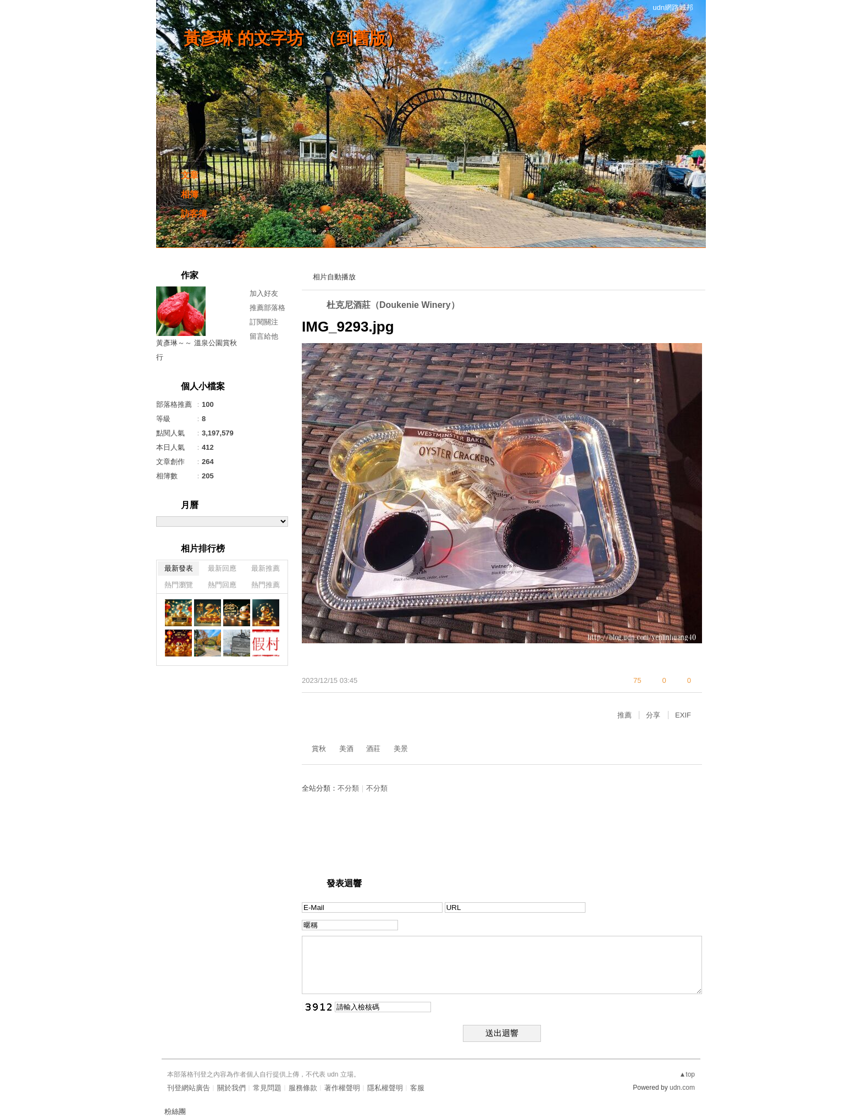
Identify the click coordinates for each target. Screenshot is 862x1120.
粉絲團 (175, 1111)
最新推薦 (265, 568)
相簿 (189, 194)
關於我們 (231, 1088)
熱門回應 (222, 585)
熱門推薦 (265, 585)
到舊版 (361, 38)
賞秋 (319, 748)
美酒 (346, 748)
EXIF (683, 715)
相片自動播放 (334, 277)
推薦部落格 (267, 308)
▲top (687, 1074)
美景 (401, 748)
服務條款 (303, 1088)
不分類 (348, 788)
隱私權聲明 (385, 1088)
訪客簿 (194, 213)
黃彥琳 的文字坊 (243, 38)
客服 (417, 1088)
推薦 (624, 715)
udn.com (682, 1087)
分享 (653, 715)
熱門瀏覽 (178, 585)
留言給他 (264, 336)
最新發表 (178, 568)
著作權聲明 (342, 1088)
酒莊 (373, 748)
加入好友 (264, 293)
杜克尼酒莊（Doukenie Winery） (393, 305)
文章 (189, 175)
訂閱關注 (264, 322)
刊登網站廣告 (188, 1088)
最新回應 (222, 568)
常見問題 (267, 1088)
